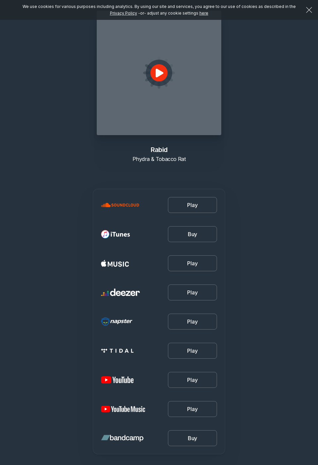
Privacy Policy (123, 13)
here (203, 13)
